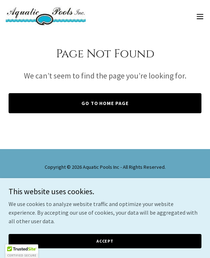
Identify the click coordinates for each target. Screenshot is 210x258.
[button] (200, 16)
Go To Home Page (105, 103)
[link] (46, 16)
